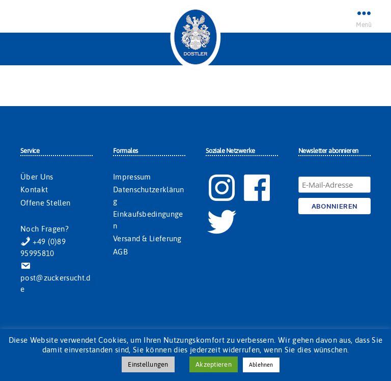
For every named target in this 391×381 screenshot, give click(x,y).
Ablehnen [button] (261, 365)
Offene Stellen (45, 202)
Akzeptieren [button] (214, 364)
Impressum (132, 176)
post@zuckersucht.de (55, 277)
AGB (120, 251)
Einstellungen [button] (148, 364)
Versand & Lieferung (147, 238)
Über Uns (36, 176)
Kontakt (34, 189)
